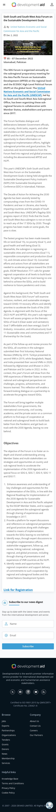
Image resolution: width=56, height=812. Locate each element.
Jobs (4, 721)
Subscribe (28, 646)
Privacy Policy (8, 788)
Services (6, 763)
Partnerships (8, 730)
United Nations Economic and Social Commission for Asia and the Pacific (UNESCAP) (27, 91)
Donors (5, 749)
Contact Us (35, 725)
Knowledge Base (10, 778)
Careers (34, 730)
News (4, 753)
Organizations (9, 735)
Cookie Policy (8, 792)
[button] (4, 5)
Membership (8, 758)
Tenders (6, 739)
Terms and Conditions (13, 783)
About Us (34, 721)
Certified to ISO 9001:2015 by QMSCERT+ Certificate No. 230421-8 (30, 704)
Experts (5, 725)
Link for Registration (18, 590)
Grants (5, 744)
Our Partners (36, 735)
